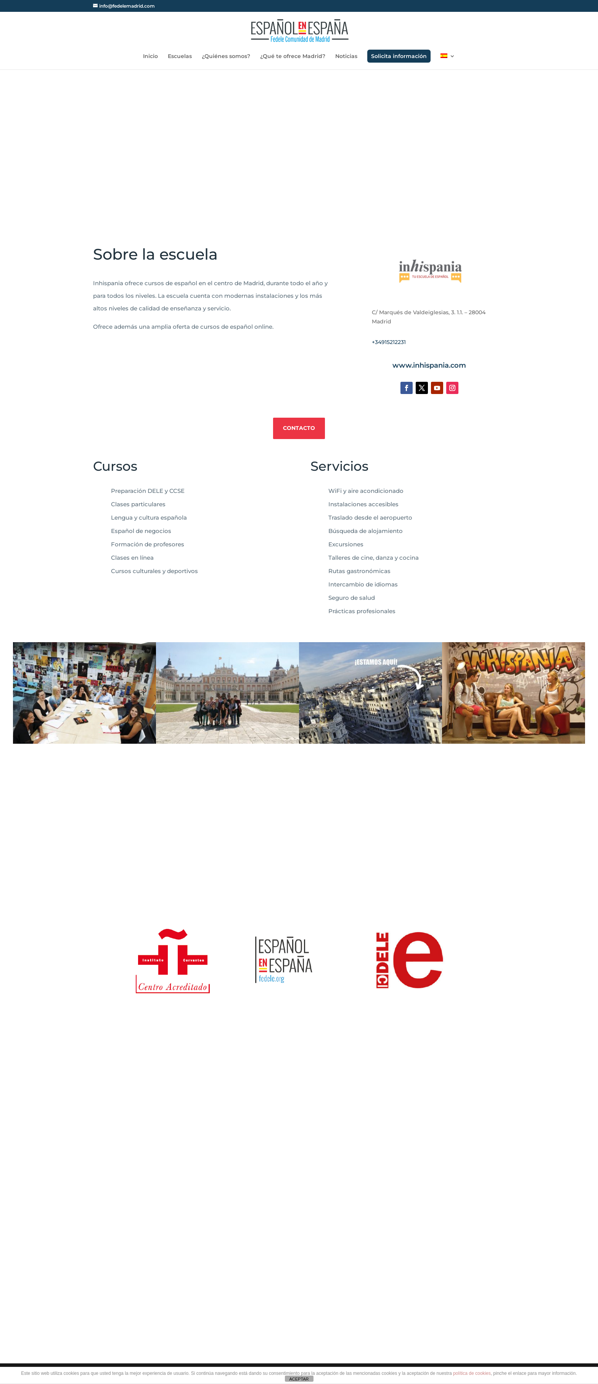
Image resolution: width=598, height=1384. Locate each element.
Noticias (346, 56)
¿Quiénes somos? (226, 56)
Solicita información (399, 56)
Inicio (150, 56)
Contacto (299, 428)
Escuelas (180, 56)
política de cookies (472, 1373)
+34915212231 (389, 342)
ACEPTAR (299, 1379)
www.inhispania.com (429, 365)
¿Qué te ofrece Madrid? (292, 56)
